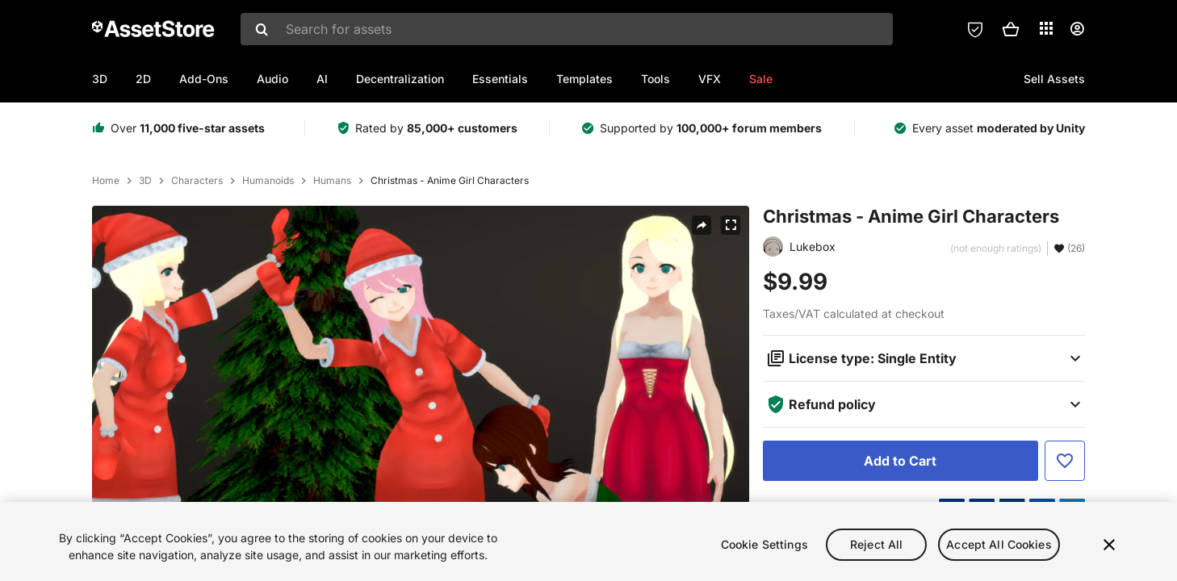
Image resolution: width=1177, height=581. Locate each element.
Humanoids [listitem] (268, 180)
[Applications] (1046, 28)
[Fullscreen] (730, 225)
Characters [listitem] (197, 180)
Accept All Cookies (999, 555)
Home (105, 180)
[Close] (1109, 555)
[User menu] (1077, 29)
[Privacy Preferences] (975, 29)
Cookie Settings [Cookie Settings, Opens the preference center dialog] (764, 555)
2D (143, 79)
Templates (584, 79)
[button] (1010, 29)
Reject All (876, 555)
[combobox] (567, 29)
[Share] (701, 225)
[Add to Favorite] (1065, 461)
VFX (709, 79)
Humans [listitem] (332, 180)
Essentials (500, 79)
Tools (655, 79)
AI (322, 79)
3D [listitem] (145, 180)
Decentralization (400, 79)
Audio (272, 79)
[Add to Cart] (900, 461)
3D (99, 79)
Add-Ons (203, 79)
